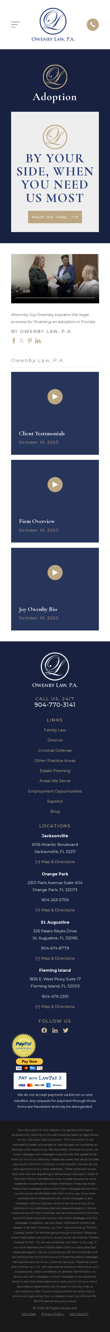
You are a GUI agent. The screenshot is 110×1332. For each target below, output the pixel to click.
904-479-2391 (55, 996)
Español (55, 801)
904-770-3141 (55, 704)
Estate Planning (55, 770)
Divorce (55, 740)
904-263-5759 (55, 899)
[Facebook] (44, 1030)
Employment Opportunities (55, 791)
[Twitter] (66, 1030)
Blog (55, 811)
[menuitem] (28, 1314)
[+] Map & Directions (55, 861)
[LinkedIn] (55, 1030)
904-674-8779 (55, 948)
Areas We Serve (55, 780)
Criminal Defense (55, 750)
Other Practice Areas (55, 760)
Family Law (55, 730)
